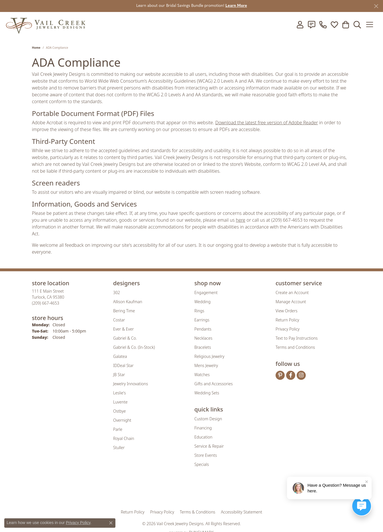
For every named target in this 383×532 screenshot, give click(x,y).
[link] (311, 24)
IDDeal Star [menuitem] (123, 365)
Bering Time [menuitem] (124, 310)
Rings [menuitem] (199, 310)
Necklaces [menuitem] (203, 338)
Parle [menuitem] (117, 429)
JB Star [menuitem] (119, 374)
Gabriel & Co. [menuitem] (125, 338)
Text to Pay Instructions (297, 338)
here (240, 220)
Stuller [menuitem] (119, 447)
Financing (203, 428)
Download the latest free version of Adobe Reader (266, 122)
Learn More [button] (236, 6)
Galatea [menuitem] (120, 356)
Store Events (205, 455)
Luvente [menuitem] (120, 402)
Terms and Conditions (295, 347)
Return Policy (287, 320)
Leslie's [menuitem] (119, 393)
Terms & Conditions (197, 512)
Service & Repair (209, 446)
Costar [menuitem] (119, 320)
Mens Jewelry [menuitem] (206, 365)
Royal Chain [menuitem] (123, 438)
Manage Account (291, 301)
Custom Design (208, 418)
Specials (201, 464)
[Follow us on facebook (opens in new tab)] (290, 375)
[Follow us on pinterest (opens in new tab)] (280, 375)
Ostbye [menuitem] (119, 411)
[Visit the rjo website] (193, 492)
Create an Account (292, 292)
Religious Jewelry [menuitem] (209, 356)
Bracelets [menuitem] (202, 347)
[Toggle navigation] (371, 24)
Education (203, 437)
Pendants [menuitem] (202, 329)
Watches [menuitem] (202, 374)
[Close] (376, 6)
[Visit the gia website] (146, 492)
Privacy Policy (288, 329)
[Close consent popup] (111, 523)
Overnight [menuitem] (122, 420)
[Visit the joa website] (172, 492)
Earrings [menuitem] (201, 320)
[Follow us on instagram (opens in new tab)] (301, 375)
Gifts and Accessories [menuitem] (213, 383)
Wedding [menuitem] (202, 301)
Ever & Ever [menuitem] (123, 329)
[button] (300, 24)
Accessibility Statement (241, 512)
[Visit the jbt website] (238, 492)
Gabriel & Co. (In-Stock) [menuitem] (134, 347)
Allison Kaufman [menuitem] (127, 301)
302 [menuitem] (116, 292)
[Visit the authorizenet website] (215, 492)
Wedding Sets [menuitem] (206, 393)
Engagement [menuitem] (205, 292)
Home (36, 48)
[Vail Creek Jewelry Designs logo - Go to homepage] (45, 24)
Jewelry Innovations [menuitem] (130, 383)
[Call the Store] (45, 303)
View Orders (287, 310)
